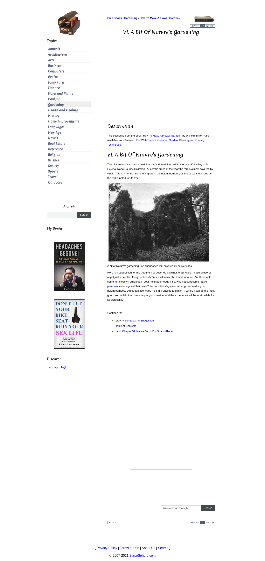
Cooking (54, 99)
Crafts (53, 77)
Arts (51, 60)
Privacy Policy (107, 548)
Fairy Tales (56, 82)
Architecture (57, 55)
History (53, 116)
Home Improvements (63, 121)
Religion (54, 155)
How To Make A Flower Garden (161, 135)
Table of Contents (126, 325)
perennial (112, 286)
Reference (55, 149)
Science (53, 160)
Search (163, 548)
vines (110, 173)
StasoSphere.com (143, 555)
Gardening (56, 105)
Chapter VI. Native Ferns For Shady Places (147, 331)
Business (54, 66)
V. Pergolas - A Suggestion (138, 320)
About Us (148, 548)
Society (53, 166)
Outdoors (55, 182)
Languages (56, 127)
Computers (56, 71)
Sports (53, 171)
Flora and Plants (60, 93)
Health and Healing (63, 110)
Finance (54, 88)
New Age (54, 132)
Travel (52, 177)
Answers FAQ (57, 367)
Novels (53, 138)
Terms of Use (129, 548)
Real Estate (56, 143)
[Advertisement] (161, 77)
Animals (54, 49)
